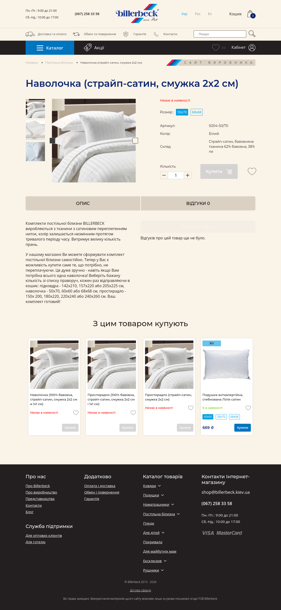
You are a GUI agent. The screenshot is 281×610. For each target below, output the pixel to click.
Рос (198, 13)
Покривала (152, 542)
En (210, 13)
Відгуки (198, 203)
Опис (83, 203)
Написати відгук (198, 227)
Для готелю (35, 542)
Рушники (151, 570)
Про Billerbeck (38, 486)
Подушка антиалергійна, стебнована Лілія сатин (222, 397)
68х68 (197, 112)
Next (135, 140)
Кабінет (243, 47)
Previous (52, 140)
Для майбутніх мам (159, 551)
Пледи (148, 523)
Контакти (164, 34)
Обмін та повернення (94, 34)
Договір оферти (140, 590)
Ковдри (149, 486)
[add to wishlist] (252, 171)
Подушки (151, 495)
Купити (219, 171)
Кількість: (168, 166)
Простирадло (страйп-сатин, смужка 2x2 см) (168, 397)
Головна (32, 62)
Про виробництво (41, 492)
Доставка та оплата (46, 34)
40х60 (208, 417)
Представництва (40, 499)
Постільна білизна (59, 62)
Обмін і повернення (101, 492)
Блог (30, 512)
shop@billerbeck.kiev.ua (226, 492)
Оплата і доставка (99, 486)
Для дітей (151, 533)
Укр (184, 13)
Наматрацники (156, 504)
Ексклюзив (152, 561)
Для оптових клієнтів (44, 535)
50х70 (182, 112)
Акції (94, 47)
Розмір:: (167, 112)
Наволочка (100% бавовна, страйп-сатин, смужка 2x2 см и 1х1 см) (53, 399)
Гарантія (133, 34)
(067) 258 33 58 (87, 14)
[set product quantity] (176, 175)
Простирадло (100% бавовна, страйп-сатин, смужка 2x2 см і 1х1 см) (111, 399)
